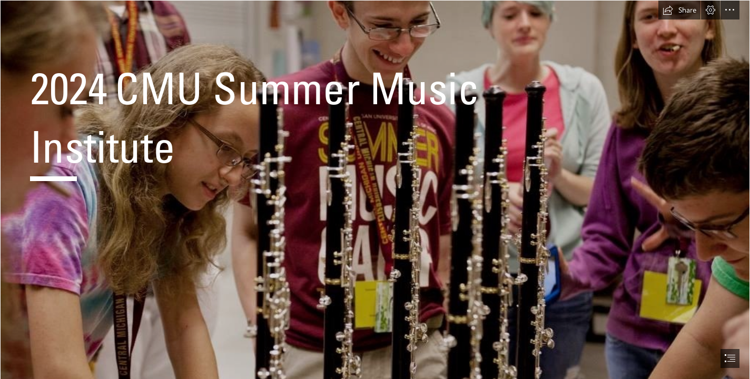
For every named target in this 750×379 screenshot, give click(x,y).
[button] (679, 10)
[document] (375, 189)
